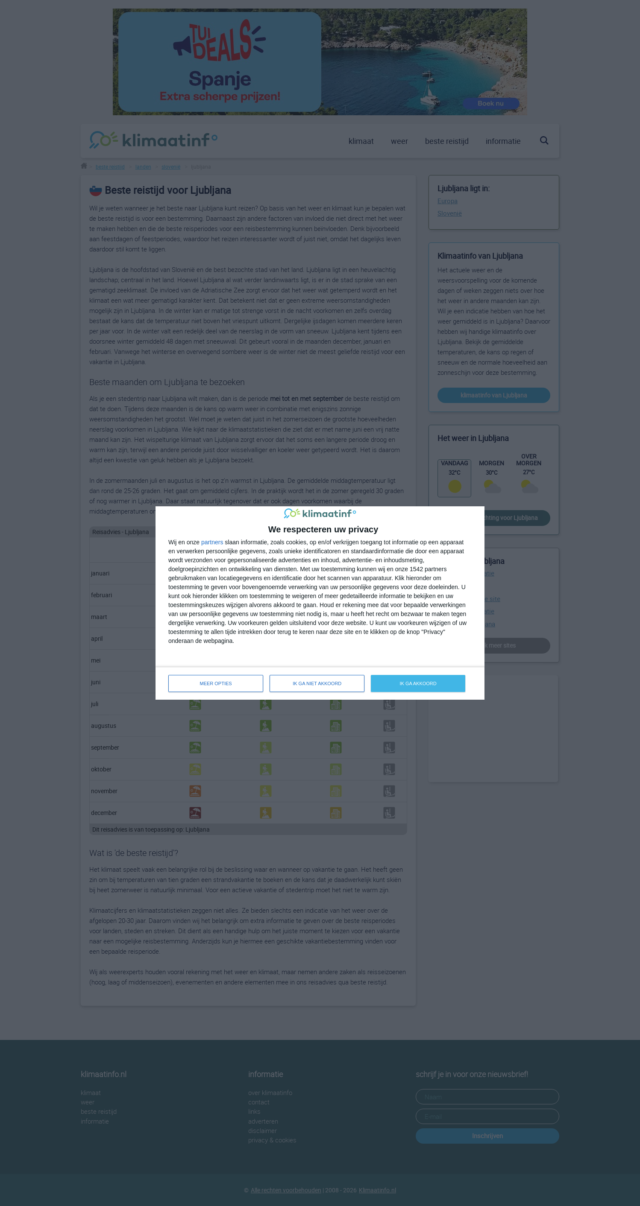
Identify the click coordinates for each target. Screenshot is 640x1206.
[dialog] (320, 603)
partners (212, 542)
